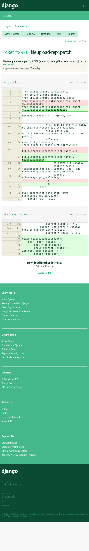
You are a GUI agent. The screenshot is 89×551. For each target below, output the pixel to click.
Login (7, 26)
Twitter (5, 442)
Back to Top (44, 302)
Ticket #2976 (15, 52)
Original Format (44, 295)
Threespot (9, 525)
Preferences (22, 26)
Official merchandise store (14, 480)
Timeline (46, 33)
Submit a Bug (8, 378)
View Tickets (12, 33)
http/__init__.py (13, 82)
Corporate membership (13, 476)
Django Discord (9, 412)
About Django (8, 328)
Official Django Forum (12, 416)
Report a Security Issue (13, 382)
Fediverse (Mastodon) (12, 446)
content (26, 68)
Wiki (59, 33)
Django (10, 6)
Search (71, 33)
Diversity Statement (11, 348)
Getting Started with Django (15, 332)
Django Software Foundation (16, 340)
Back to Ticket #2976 (75, 41)
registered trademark (78, 543)
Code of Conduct (10, 344)
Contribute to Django (12, 374)
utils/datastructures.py (17, 236)
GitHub (5, 438)
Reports (30, 33)
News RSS (7, 450)
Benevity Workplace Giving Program (19, 484)
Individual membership (13, 386)
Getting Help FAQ (10, 408)
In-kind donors (11, 513)
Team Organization (11, 336)
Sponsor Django (9, 472)
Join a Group (8, 370)
